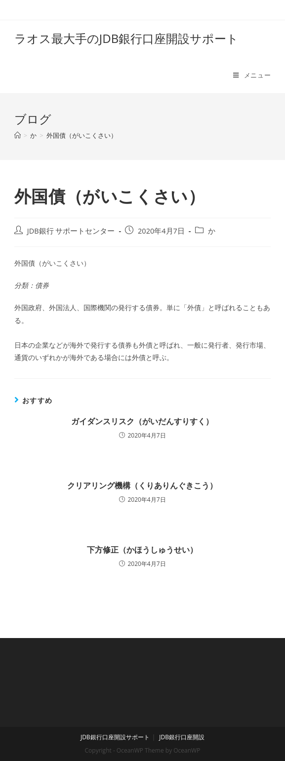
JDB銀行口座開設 (181, 737)
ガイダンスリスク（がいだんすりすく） (142, 421)
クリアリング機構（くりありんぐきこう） (142, 485)
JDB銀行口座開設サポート (115, 737)
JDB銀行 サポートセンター (71, 231)
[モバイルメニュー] (252, 75)
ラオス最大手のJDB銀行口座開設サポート (126, 38)
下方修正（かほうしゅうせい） (142, 549)
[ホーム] (17, 135)
